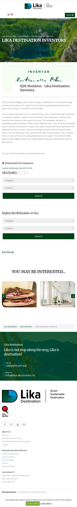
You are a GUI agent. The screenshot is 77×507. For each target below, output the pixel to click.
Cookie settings (45, 503)
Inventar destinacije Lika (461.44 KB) (17, 168)
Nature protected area (10, 454)
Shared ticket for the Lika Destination (16, 441)
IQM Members (23, 36)
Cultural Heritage (8, 466)
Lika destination (9, 36)
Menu (70, 15)
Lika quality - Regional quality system (16, 475)
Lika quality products (10, 479)
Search (38, 195)
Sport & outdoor (8, 457)
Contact (5, 444)
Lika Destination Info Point (12, 438)
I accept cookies (33, 503)
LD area (5, 463)
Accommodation (8, 460)
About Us (5, 435)
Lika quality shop (8, 482)
